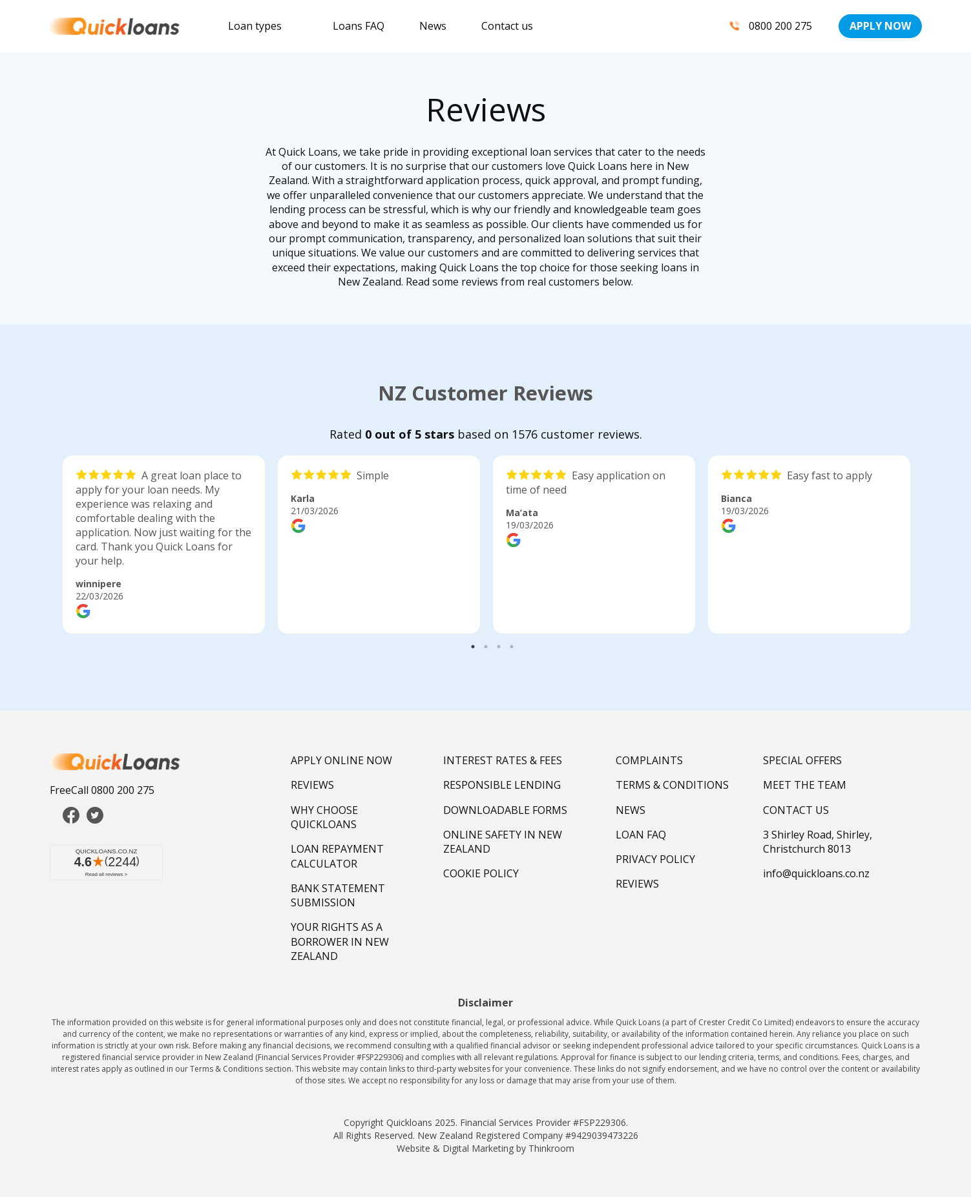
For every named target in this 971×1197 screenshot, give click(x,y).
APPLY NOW (880, 26)
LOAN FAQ (641, 834)
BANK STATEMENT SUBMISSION (338, 895)
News (432, 26)
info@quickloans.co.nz (816, 873)
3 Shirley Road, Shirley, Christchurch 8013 (817, 841)
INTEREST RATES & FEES (502, 760)
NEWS (630, 810)
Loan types (255, 26)
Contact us (507, 26)
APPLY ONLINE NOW (341, 760)
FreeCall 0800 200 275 (102, 790)
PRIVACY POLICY (655, 859)
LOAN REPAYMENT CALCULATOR (337, 856)
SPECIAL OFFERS (802, 760)
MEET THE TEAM (804, 785)
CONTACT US (796, 810)
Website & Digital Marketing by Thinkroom (485, 1148)
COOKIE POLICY (481, 873)
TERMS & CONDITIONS (672, 785)
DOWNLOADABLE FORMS (505, 810)
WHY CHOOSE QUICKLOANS (324, 817)
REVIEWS (312, 785)
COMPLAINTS (649, 760)
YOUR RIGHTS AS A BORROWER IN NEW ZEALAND (340, 941)
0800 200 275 (769, 26)
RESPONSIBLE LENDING (502, 785)
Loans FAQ (358, 26)
